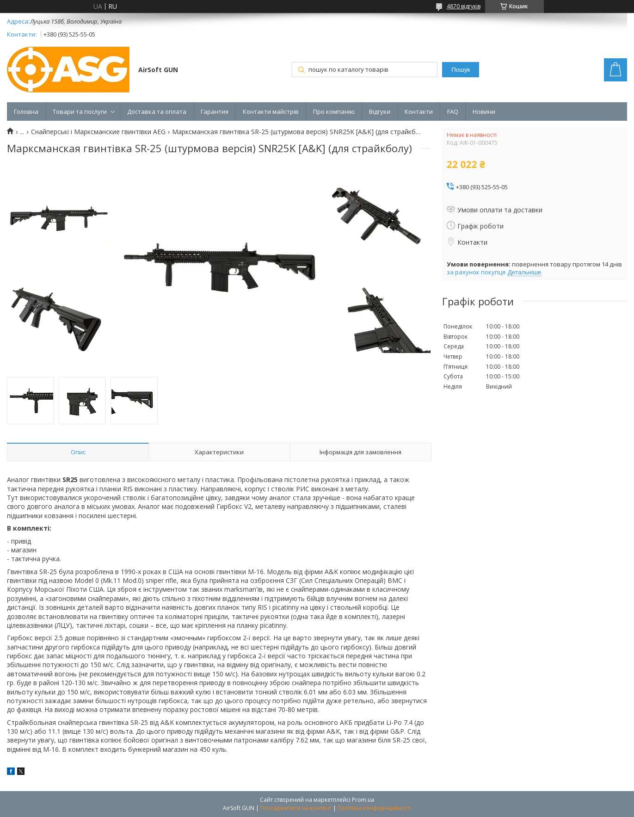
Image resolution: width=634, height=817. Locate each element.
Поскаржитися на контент (296, 808)
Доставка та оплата (156, 111)
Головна (26, 111)
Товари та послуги (80, 111)
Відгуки (379, 111)
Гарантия (214, 111)
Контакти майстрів (271, 111)
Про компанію (334, 111)
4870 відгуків (463, 6)
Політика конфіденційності (374, 808)
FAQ (452, 111)
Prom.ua (363, 800)
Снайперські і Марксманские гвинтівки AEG (98, 132)
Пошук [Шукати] (460, 69)
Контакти (419, 111)
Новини (484, 111)
